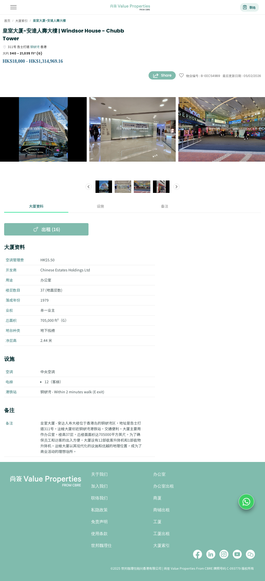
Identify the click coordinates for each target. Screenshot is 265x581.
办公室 (159, 474)
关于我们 (99, 474)
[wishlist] (181, 76)
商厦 (157, 498)
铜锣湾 (35, 46)
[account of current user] (13, 7)
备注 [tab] (164, 206)
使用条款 (99, 534)
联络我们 (99, 498)
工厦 (157, 522)
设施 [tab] (100, 206)
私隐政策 (99, 510)
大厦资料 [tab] (36, 206)
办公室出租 (163, 486)
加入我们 (99, 486)
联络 (249, 7)
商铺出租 (161, 510)
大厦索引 (161, 545)
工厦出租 (161, 534)
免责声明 (99, 522)
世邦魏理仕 (101, 545)
